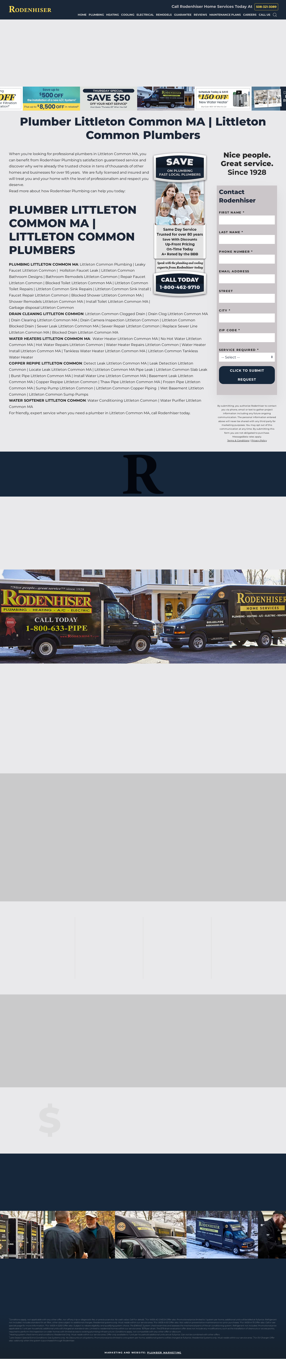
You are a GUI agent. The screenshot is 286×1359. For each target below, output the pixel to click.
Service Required (239, 350)
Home (82, 14)
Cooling (127, 14)
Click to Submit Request (247, 375)
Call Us (264, 14)
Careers (250, 14)
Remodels (164, 14)
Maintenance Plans (225, 14)
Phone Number (236, 251)
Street (226, 291)
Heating (112, 14)
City (224, 310)
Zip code (229, 330)
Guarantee (182, 14)
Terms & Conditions (238, 440)
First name (231, 212)
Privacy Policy (259, 440)
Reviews (200, 14)
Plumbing (96, 14)
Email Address (234, 271)
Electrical (145, 14)
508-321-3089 (266, 7)
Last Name (231, 232)
